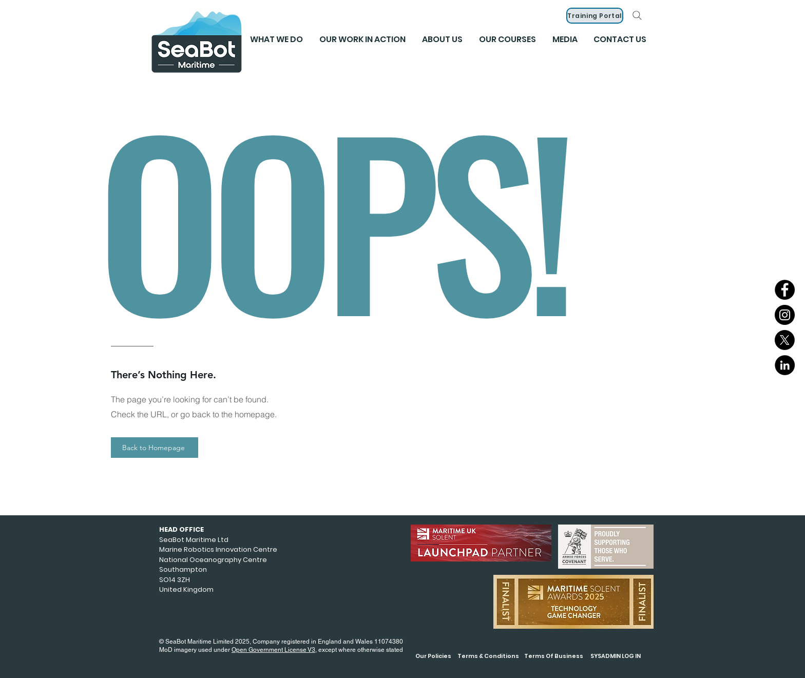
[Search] (637, 15)
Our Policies (433, 656)
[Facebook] (785, 290)
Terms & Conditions (488, 656)
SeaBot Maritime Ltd (193, 540)
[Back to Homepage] (154, 447)
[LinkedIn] (785, 365)
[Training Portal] (594, 16)
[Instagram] (785, 315)
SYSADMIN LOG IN (615, 656)
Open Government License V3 (273, 649)
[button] (564, 39)
